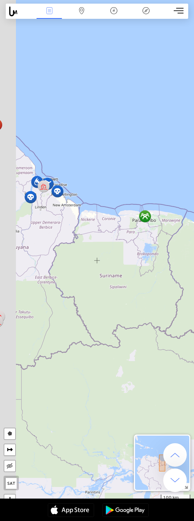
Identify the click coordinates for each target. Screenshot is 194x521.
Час (114, 11)
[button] (57, 191)
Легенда (145, 11)
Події (49, 11)
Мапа (81, 11)
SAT (11, 483)
